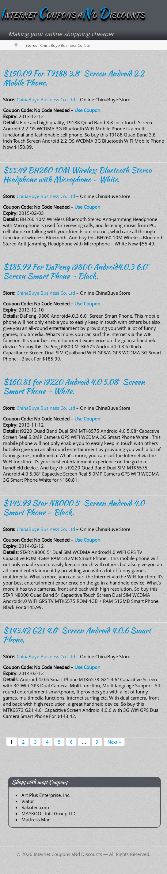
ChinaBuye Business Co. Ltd (46, 99)
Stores (31, 45)
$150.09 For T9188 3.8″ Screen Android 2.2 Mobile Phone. (73, 78)
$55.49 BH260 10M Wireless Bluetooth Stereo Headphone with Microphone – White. (77, 175)
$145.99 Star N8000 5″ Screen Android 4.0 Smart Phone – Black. (73, 508)
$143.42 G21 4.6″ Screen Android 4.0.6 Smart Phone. (77, 635)
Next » (114, 742)
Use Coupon (87, 110)
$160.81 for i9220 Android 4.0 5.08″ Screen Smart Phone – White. (74, 386)
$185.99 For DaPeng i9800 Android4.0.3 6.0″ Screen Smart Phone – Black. (76, 271)
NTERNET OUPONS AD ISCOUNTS (72, 15)
